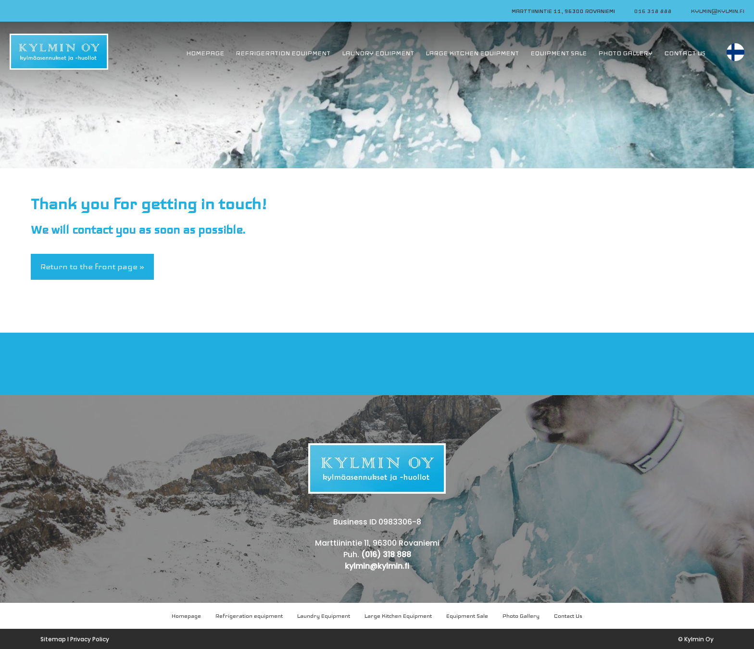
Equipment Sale (467, 615)
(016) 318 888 (386, 554)
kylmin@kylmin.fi (717, 11)
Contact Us (568, 615)
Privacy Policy (89, 639)
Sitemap (53, 639)
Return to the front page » (92, 266)
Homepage (186, 615)
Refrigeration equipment (249, 615)
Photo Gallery (521, 615)
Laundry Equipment (323, 615)
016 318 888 (653, 11)
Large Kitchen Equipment (398, 615)
